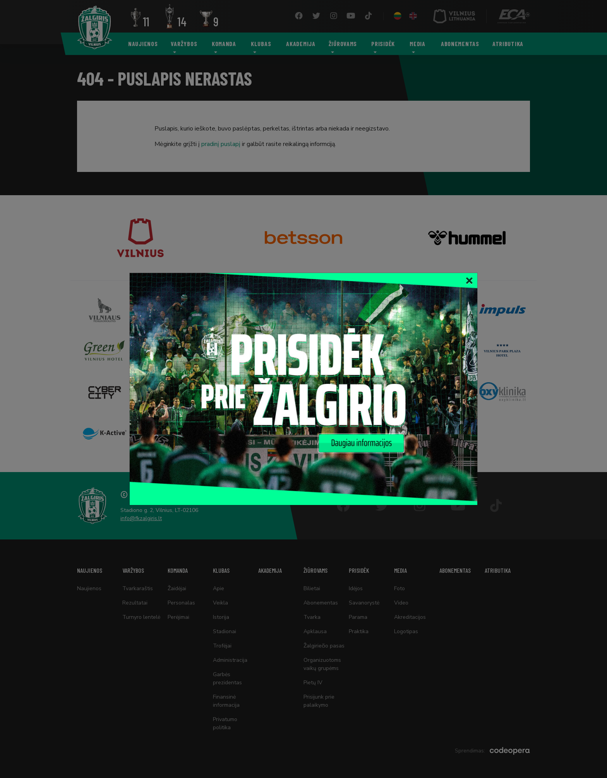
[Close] (469, 281)
